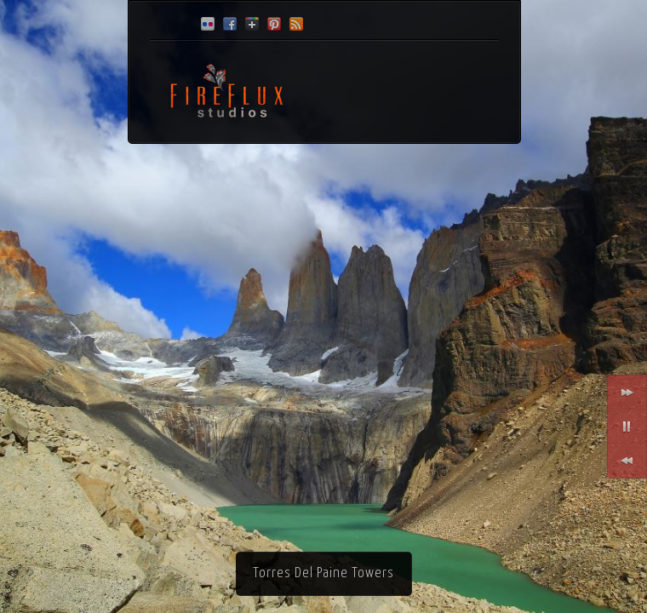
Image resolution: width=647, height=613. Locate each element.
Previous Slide (627, 461)
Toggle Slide (627, 427)
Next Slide (627, 392)
